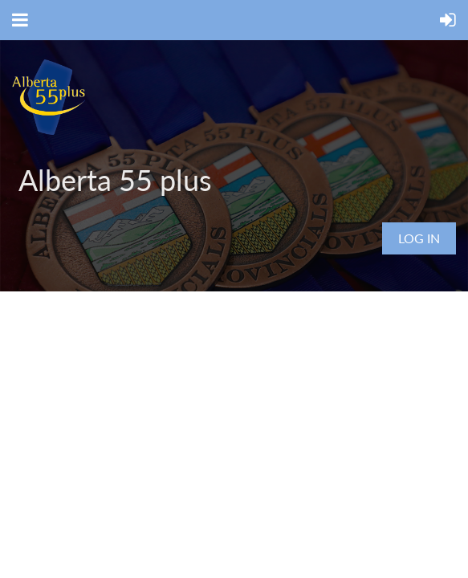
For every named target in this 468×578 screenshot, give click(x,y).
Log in (419, 238)
